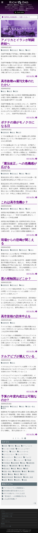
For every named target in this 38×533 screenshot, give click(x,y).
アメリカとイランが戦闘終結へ (14, 488)
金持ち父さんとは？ (7, 513)
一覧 (34, 503)
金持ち (18, 480)
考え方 (24, 474)
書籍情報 (17, 471)
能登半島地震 (8, 477)
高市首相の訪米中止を (16, 316)
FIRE (12, 446)
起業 (5, 480)
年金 (28, 466)
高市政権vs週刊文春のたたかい (14, 491)
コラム (3, 511)
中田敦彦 (7, 463)
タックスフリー (22, 454)
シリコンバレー (9, 454)
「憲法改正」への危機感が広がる (14, 496)
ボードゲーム (6, 521)
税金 (11, 474)
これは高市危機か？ (14, 202)
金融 (25, 480)
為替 (5, 474)
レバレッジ (20, 460)
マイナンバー (8, 460)
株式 (25, 471)
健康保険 (6, 250)
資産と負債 (29, 477)
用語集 (3, 523)
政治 (22, 50)
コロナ (13, 451)
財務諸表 (19, 477)
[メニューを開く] (2, 2)
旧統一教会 (31, 406)
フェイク (28, 457)
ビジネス (19, 457)
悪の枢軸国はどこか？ (16, 278)
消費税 (32, 471)
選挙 (16, 91)
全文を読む (30, 76)
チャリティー (8, 457)
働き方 (6, 466)
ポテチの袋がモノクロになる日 (14, 493)
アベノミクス (27, 446)
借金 (23, 463)
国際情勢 (6, 50)
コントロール (23, 451)
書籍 (3, 518)
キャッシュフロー (23, 449)
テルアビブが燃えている (17, 356)
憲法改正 (15, 50)
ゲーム (6, 451)
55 (22, 438)
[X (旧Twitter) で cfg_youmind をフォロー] (19, 12)
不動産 (29, 460)
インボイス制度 (9, 449)
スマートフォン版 (6, 526)
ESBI (5, 446)
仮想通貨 (16, 463)
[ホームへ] (19, 3)
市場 (22, 466)
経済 (28, 50)
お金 (18, 446)
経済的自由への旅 (7, 516)
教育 (26, 468)
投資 (14, 468)
